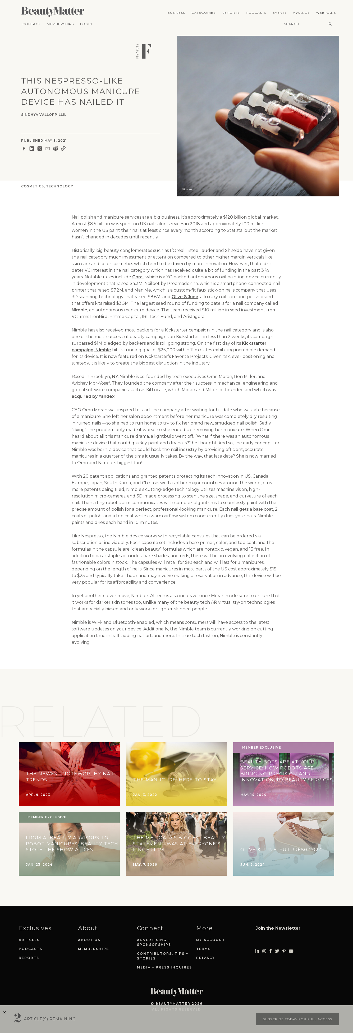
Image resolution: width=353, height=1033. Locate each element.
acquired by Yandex (93, 396)
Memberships (60, 24)
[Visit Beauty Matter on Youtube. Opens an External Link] (291, 951)
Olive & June (185, 296)
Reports (231, 13)
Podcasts (256, 13)
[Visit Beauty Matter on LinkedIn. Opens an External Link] (257, 951)
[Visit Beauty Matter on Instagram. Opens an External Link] (264, 951)
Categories (203, 13)
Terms (203, 949)
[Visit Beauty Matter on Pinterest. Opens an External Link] (284, 951)
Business (176, 13)
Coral (138, 276)
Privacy (205, 958)
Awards (301, 13)
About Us (89, 940)
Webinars (326, 13)
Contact (31, 24)
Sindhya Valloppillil (43, 115)
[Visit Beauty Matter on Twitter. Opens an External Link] (277, 951)
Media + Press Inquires (164, 967)
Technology (59, 186)
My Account (210, 940)
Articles (29, 940)
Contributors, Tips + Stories (162, 956)
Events (280, 13)
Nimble (79, 309)
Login (86, 24)
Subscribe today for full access (297, 1019)
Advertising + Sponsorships (154, 942)
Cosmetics (32, 186)
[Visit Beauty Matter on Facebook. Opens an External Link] (270, 951)
